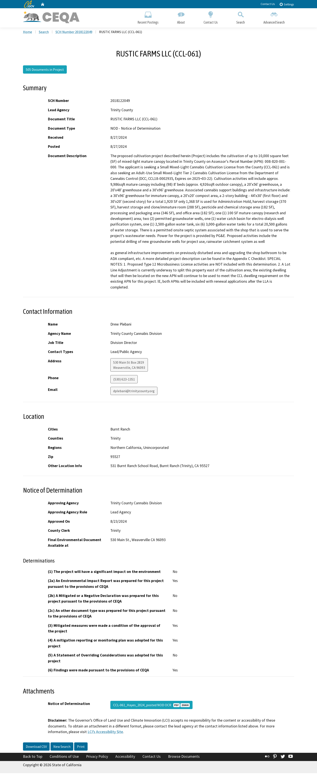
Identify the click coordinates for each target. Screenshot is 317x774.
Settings (286, 4)
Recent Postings (148, 16)
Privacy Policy (97, 757)
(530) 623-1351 (124, 380)
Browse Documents (184, 757)
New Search (61, 747)
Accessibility (125, 757)
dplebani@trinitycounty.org (134, 392)
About (181, 16)
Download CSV (36, 747)
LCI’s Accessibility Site (105, 732)
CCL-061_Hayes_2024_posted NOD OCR (151, 706)
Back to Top (32, 757)
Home (27, 33)
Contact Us (268, 4)
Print (81, 747)
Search (240, 16)
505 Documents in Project (45, 70)
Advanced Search (274, 16)
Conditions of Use (64, 757)
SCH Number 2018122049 (74, 33)
